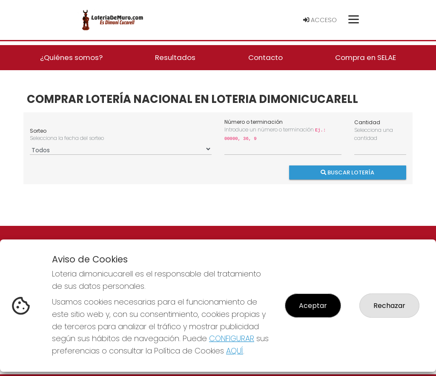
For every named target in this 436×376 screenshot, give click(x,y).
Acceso (320, 20)
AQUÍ (234, 350)
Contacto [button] (265, 57)
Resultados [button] (175, 57)
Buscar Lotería (348, 172)
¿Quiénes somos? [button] (71, 57)
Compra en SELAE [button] (365, 57)
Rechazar (389, 305)
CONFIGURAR (231, 338)
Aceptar (313, 305)
